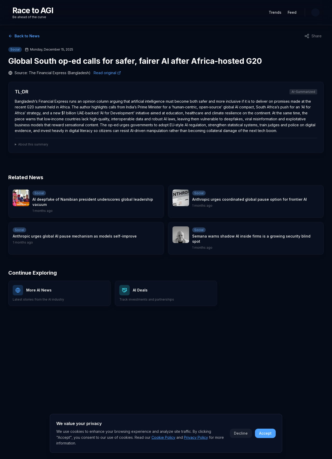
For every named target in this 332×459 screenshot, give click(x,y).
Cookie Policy (163, 438)
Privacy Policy (196, 438)
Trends (275, 12)
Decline (241, 434)
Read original (107, 73)
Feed (292, 12)
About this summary (33, 144)
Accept (265, 434)
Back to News (24, 36)
